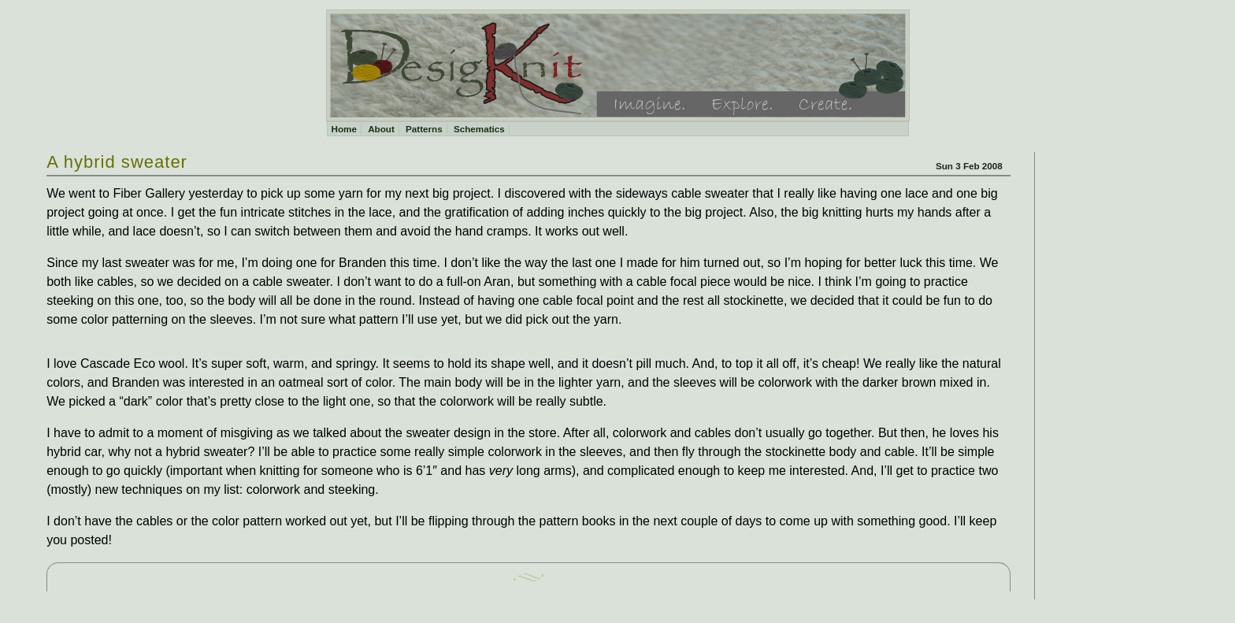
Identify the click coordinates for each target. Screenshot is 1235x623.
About (381, 129)
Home (344, 129)
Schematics (479, 129)
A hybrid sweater (116, 162)
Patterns (424, 129)
